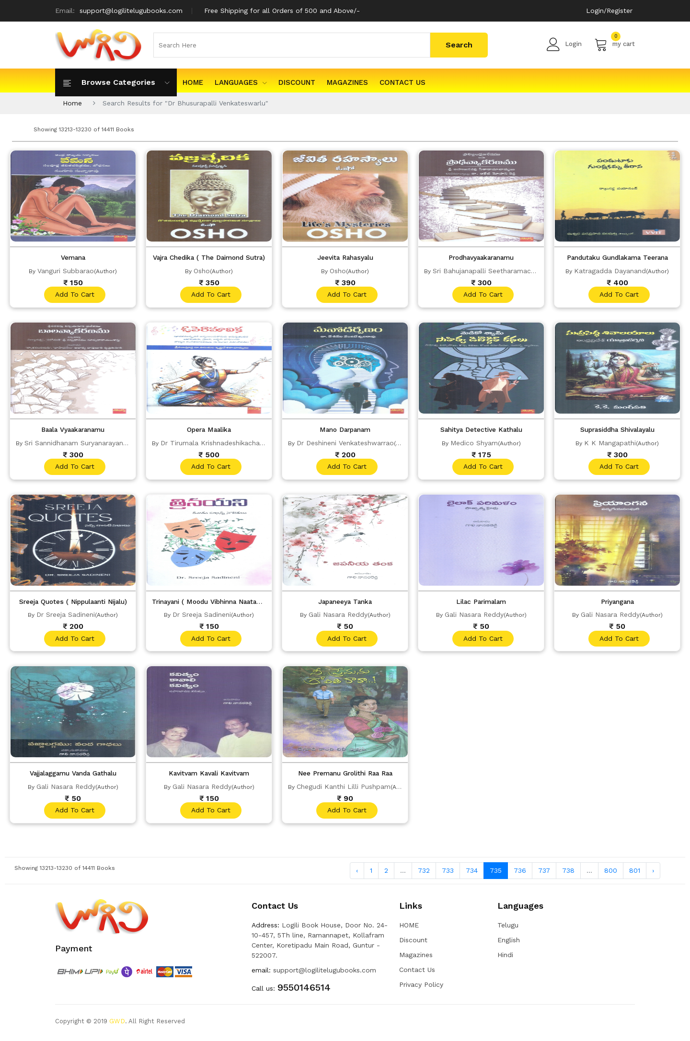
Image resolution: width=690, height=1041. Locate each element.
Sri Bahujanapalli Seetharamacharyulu (493, 270)
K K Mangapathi (610, 443)
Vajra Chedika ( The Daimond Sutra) (212, 257)
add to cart (74, 295)
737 (544, 873)
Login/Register (609, 10)
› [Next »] (653, 873)
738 (568, 873)
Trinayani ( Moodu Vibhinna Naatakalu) (217, 602)
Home (72, 103)
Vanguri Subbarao (65, 270)
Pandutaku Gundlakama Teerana (617, 257)
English (508, 943)
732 (424, 873)
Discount (296, 82)
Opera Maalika (208, 430)
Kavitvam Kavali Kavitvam (209, 775)
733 (448, 873)
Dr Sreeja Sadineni (65, 615)
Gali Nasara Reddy (338, 615)
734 (472, 873)
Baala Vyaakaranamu (72, 430)
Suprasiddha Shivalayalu (617, 430)
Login (564, 44)
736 (520, 873)
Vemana (73, 257)
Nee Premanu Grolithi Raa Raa (345, 775)
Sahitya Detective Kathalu (481, 430)
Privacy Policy (421, 987)
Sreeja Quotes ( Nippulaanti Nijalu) (73, 602)
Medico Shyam (474, 443)
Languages (241, 82)
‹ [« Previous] (357, 873)
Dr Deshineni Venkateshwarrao (345, 443)
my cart (614, 44)
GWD (117, 1024)
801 (634, 873)
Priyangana (617, 602)
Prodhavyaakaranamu (481, 257)
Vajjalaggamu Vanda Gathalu (73, 775)
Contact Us (403, 82)
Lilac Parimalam (481, 602)
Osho (202, 270)
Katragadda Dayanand (610, 270)
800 (610, 873)
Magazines (347, 82)
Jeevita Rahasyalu (345, 257)
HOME (193, 82)
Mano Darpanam (345, 430)
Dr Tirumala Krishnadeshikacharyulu (218, 443)
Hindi (505, 957)
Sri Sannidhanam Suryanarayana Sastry (87, 443)
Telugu (507, 928)
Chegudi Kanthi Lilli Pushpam (344, 788)
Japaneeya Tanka (345, 602)
